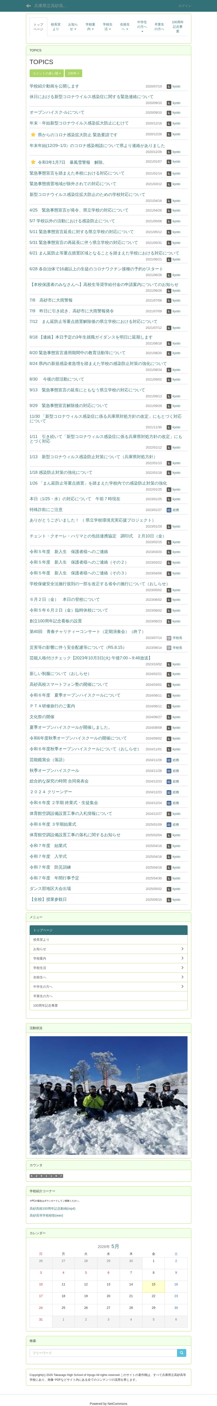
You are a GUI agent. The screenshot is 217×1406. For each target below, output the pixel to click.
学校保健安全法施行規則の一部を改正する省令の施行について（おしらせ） (100, 584)
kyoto (173, 86)
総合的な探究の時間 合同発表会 (59, 781)
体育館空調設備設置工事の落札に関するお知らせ (75, 835)
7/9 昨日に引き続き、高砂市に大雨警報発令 (72, 311)
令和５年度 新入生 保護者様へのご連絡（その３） (79, 573)
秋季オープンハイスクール (54, 770)
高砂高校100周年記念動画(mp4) (53, 1208)
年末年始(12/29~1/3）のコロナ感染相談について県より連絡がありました (97, 145)
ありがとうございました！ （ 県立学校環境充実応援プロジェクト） (93, 520)
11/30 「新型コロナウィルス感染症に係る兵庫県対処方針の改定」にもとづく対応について (106, 418)
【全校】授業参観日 (48, 899)
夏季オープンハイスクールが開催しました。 (71, 727)
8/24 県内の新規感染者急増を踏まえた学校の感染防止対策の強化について (98, 363)
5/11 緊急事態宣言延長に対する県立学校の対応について (82, 231)
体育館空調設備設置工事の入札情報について (71, 813)
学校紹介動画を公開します (54, 86)
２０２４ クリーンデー (51, 792)
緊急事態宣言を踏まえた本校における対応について (77, 173)
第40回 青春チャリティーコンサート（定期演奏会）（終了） (88, 631)
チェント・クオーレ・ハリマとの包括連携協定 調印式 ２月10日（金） (98, 536)
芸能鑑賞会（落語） (48, 759)
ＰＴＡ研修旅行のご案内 (52, 706)
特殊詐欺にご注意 (46, 509)
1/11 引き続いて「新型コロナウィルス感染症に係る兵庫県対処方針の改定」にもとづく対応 (106, 438)
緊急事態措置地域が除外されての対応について (73, 183)
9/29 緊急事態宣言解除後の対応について (69, 405)
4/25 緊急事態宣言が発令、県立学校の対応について (79, 210)
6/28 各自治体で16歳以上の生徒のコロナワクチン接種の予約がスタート (96, 269)
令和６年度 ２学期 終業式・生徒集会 (64, 802)
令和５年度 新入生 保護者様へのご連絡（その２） (79, 562)
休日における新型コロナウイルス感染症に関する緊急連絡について (92, 96)
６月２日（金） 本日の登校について (65, 599)
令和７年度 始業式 (48, 845)
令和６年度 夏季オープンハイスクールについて (75, 695)
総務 (173, 510)
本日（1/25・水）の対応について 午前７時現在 (75, 499)
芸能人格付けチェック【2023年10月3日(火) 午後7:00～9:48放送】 (91, 658)
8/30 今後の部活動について (57, 379)
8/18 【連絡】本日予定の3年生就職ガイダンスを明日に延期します (91, 337)
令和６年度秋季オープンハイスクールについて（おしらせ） (85, 749)
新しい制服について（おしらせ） (61, 673)
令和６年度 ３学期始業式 (53, 824)
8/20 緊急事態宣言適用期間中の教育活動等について (78, 352)
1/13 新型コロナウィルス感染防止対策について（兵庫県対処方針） (94, 457)
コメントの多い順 (47, 73)
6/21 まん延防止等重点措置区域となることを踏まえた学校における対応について (104, 253)
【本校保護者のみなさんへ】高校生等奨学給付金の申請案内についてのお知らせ (104, 284)
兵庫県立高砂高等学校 (53, 5)
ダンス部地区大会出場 (50, 888)
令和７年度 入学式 (48, 856)
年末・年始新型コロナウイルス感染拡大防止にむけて (79, 123)
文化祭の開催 (42, 716)
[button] (41, 1095)
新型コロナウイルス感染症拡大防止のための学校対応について (87, 194)
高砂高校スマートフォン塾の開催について (69, 684)
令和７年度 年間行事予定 (54, 878)
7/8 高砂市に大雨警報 (51, 300)
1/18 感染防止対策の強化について (61, 472)
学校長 (174, 638)
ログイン (184, 6)
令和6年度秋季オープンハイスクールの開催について (78, 738)
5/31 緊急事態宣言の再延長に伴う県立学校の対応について (84, 242)
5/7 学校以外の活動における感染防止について (72, 221)
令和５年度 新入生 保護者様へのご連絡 (69, 551)
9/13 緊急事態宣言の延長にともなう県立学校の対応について (87, 390)
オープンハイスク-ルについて (57, 112)
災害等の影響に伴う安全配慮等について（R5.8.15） (78, 647)
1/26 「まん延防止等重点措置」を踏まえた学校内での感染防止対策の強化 (98, 483)
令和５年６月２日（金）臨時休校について (69, 610)
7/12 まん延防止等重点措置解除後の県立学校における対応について (94, 321)
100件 (73, 73)
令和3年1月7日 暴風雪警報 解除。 (68, 162)
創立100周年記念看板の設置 (56, 621)
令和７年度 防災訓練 (50, 867)
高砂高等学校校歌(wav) (46, 1215)
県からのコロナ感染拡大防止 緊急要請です (74, 135)
